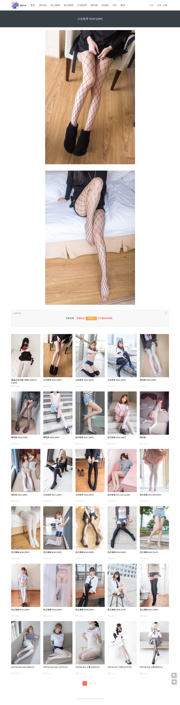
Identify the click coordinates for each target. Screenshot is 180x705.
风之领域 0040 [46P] (52, 609)
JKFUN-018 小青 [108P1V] (87, 666)
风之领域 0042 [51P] (149, 551)
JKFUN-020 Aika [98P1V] (22, 666)
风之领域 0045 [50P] (52, 551)
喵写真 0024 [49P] (19, 494)
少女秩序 (82, 5)
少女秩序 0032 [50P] (84, 379)
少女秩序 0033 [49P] (52, 379)
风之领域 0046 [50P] (20, 551)
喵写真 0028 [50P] (51, 436)
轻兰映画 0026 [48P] (117, 436)
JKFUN (43, 5)
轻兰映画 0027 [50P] (84, 436)
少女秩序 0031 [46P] (117, 379)
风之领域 (55, 5)
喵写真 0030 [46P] (148, 379)
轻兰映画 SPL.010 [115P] (119, 494)
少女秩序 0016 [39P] (84, 494)
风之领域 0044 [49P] (84, 551)
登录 (159, 5)
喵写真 (94, 5)
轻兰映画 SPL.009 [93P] (150, 494)
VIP (115, 5)
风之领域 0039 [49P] (84, 609)
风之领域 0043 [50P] (117, 551)
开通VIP (91, 318)
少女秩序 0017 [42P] (52, 494)
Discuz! (101, 698)
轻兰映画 (68, 5)
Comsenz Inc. (86, 698)
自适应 (105, 5)
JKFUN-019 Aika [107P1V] (55, 666)
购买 (123, 5)
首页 (32, 5)
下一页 (95, 683)
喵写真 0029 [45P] (19, 436)
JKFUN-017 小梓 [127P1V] (119, 666)
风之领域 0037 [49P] (149, 609)
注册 (165, 5)
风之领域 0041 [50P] (20, 609)
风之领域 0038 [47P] (117, 609)
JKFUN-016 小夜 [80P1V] (151, 666)
